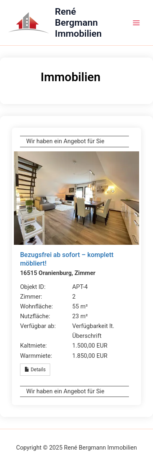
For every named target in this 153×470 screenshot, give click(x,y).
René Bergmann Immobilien (78, 23)
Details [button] (35, 369)
